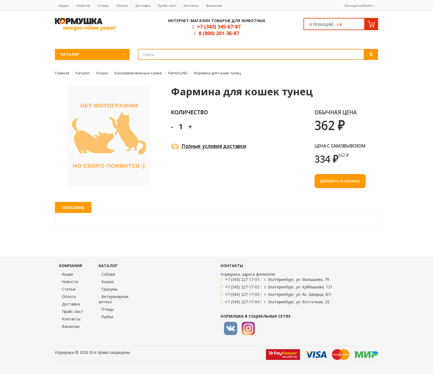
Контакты (191, 5)
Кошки (107, 281)
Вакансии (214, 5)
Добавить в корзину (340, 180)
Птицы (107, 309)
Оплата (122, 5)
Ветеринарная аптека (113, 299)
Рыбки (107, 316)
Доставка (142, 5)
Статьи (103, 5)
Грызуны (109, 289)
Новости (83, 5)
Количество (189, 112)
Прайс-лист (167, 5)
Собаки (108, 274)
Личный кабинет (358, 5)
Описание (73, 207)
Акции (64, 5)
